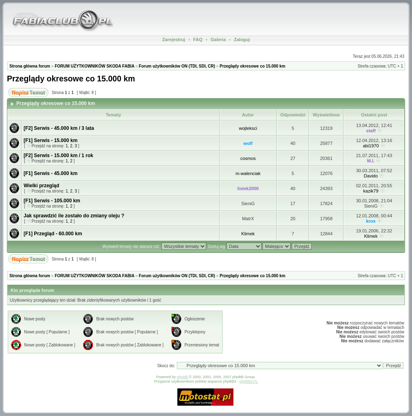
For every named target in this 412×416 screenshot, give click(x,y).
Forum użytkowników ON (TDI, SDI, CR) (177, 66)
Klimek (248, 233)
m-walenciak (248, 173)
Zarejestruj (173, 39)
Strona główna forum (29, 66)
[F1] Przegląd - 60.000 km (53, 233)
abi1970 (371, 145)
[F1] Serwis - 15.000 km (50, 140)
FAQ (198, 39)
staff (370, 130)
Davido (371, 175)
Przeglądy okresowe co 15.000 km (252, 66)
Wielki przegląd (41, 185)
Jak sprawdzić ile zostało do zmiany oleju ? (74, 216)
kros (370, 221)
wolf (248, 143)
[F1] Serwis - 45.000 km (50, 173)
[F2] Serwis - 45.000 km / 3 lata (59, 128)
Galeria (218, 39)
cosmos (248, 158)
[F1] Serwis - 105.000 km (52, 201)
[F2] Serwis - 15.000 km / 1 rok (58, 155)
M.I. (371, 160)
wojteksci (248, 128)
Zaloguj (242, 39)
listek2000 (248, 188)
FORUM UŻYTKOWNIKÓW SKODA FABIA (94, 66)
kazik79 (370, 190)
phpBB (182, 377)
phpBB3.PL (249, 381)
